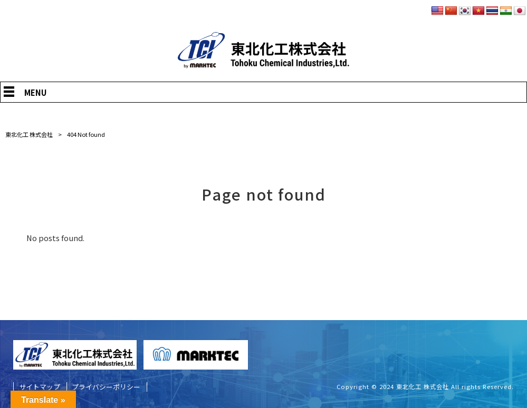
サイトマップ (39, 387)
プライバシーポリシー (106, 387)
